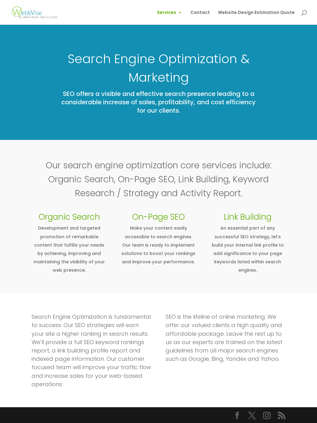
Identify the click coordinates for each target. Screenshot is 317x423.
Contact (200, 12)
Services (166, 12)
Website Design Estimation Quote (256, 12)
